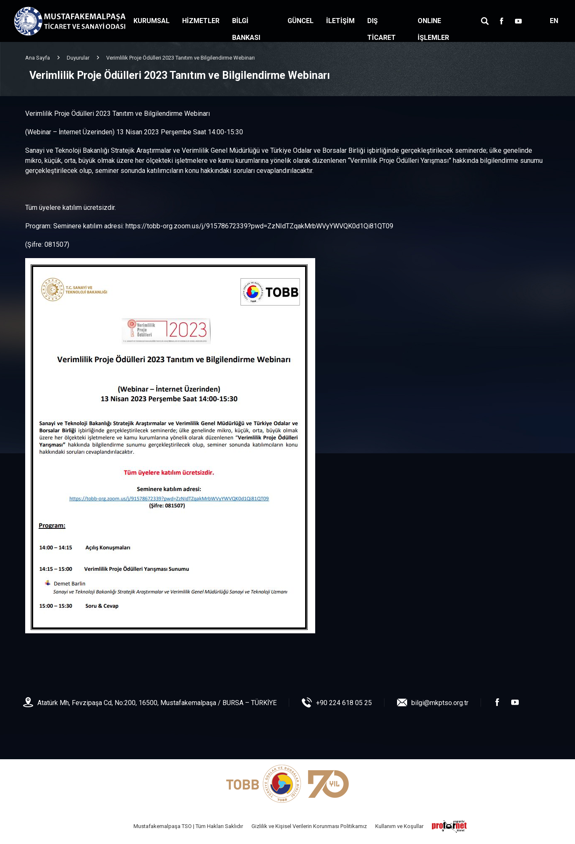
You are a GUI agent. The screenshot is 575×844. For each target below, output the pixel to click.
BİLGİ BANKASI (246, 29)
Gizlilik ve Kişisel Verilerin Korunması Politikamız (309, 826)
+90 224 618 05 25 (344, 703)
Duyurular (78, 58)
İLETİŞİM (340, 21)
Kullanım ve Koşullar (399, 826)
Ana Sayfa (37, 58)
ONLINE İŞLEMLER (433, 29)
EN (554, 21)
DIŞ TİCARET (381, 29)
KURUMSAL (151, 21)
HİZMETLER (201, 21)
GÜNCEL (301, 21)
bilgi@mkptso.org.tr (439, 703)
